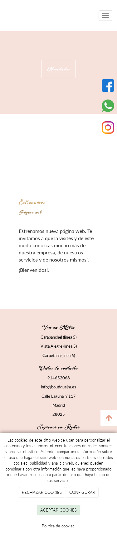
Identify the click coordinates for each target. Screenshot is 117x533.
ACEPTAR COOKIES (58, 510)
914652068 (58, 377)
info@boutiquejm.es (58, 386)
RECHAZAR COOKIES (42, 492)
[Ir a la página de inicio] (3, 15)
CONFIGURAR (82, 492)
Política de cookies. (59, 525)
